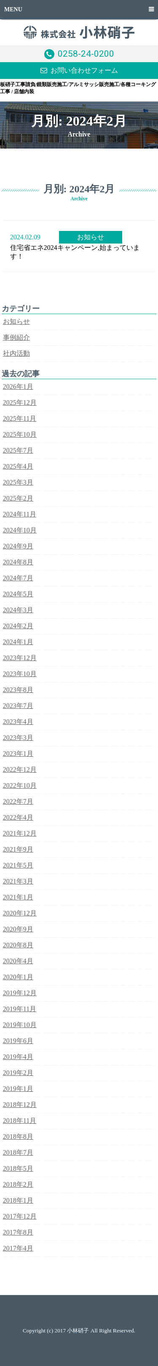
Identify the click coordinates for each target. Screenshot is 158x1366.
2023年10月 (20, 673)
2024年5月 (18, 594)
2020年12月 (20, 913)
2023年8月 (18, 689)
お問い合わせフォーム (84, 70)
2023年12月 (20, 657)
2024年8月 (18, 562)
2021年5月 (18, 865)
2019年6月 (18, 1040)
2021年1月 (18, 897)
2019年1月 (18, 1088)
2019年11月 (19, 1008)
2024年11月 (19, 514)
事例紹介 (16, 337)
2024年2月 (18, 625)
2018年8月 (18, 1136)
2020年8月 (18, 945)
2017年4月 (18, 1248)
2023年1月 (18, 753)
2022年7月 (18, 801)
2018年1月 (18, 1200)
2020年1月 (18, 977)
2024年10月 (20, 530)
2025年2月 (18, 498)
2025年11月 (19, 418)
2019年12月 (20, 992)
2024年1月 (18, 641)
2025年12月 (20, 402)
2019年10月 (20, 1024)
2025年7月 (18, 450)
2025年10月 (20, 434)
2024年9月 (18, 546)
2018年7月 (18, 1152)
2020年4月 (18, 961)
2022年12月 (20, 769)
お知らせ (90, 237)
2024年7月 (18, 578)
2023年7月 (18, 705)
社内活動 (16, 353)
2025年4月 (18, 466)
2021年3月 (18, 881)
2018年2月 (18, 1184)
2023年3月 (18, 737)
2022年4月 (18, 817)
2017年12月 (20, 1216)
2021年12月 (20, 833)
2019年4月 (18, 1056)
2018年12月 (20, 1104)
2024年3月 (18, 610)
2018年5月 (18, 1168)
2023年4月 (18, 721)
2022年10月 (20, 785)
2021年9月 (18, 849)
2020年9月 (18, 929)
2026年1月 (18, 386)
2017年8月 (18, 1232)
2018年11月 (19, 1120)
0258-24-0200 (86, 54)
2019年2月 (18, 1072)
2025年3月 (18, 482)
